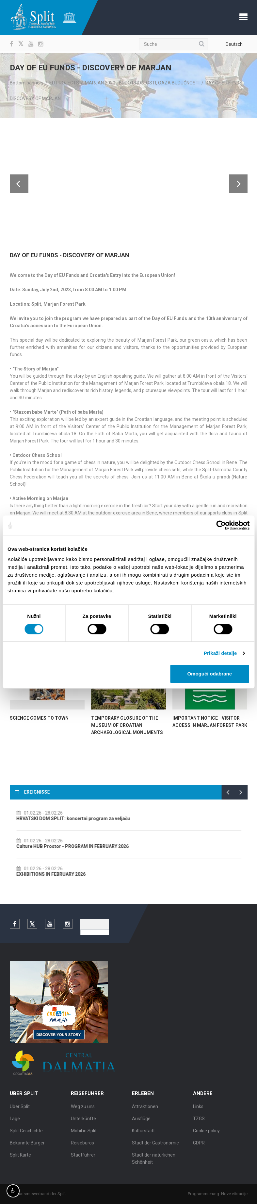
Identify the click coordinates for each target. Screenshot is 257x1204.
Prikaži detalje (220, 653)
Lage (15, 1121)
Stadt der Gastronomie (155, 1145)
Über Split (20, 1109)
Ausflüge (141, 1121)
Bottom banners (26, 82)
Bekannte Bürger (27, 1145)
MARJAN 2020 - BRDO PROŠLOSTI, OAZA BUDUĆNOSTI (142, 82)
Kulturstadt (143, 1133)
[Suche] (173, 44)
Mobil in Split (84, 1133)
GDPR (199, 1145)
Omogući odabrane (209, 673)
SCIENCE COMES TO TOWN (39, 718)
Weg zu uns (83, 1109)
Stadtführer (83, 1157)
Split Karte (20, 1157)
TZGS (199, 1121)
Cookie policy (206, 1133)
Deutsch (234, 44)
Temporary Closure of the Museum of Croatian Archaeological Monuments (127, 725)
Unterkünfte (83, 1121)
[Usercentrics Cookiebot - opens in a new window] (220, 525)
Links (198, 1109)
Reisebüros (82, 1145)
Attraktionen (145, 1109)
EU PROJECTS (64, 82)
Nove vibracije (237, 1193)
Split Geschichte (26, 1133)
